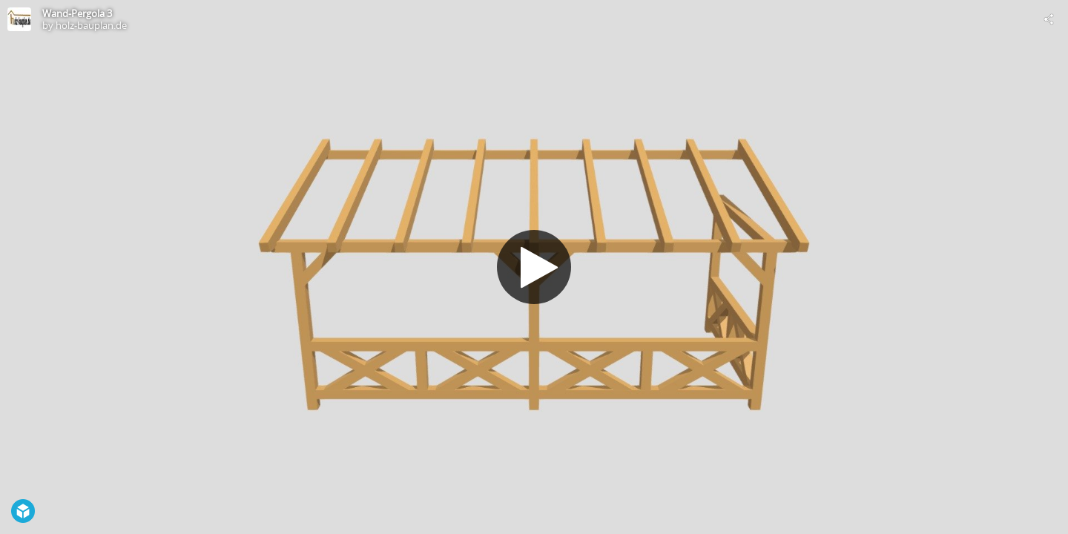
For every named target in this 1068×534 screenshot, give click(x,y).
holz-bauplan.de (91, 25)
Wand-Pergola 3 (77, 13)
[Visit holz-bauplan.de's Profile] (19, 19)
